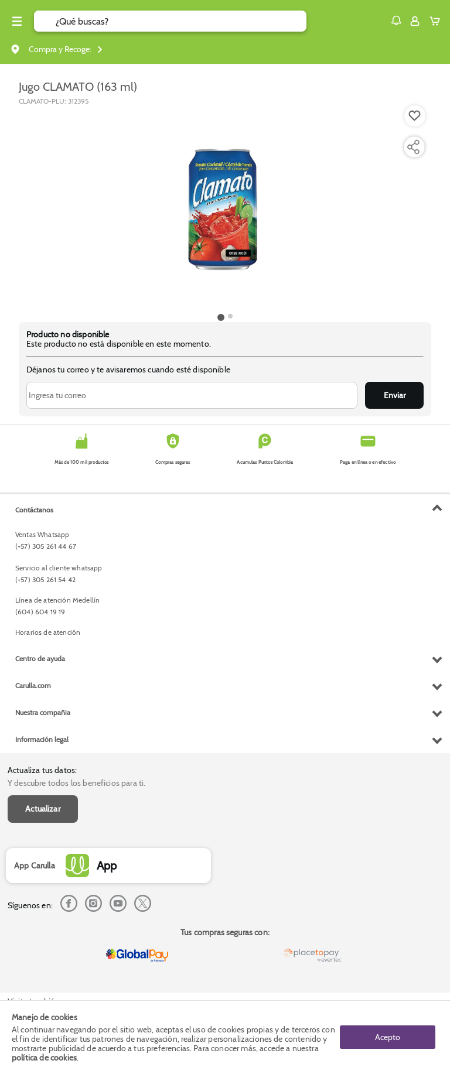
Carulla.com (33, 685)
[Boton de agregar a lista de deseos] (415, 115)
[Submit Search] (45, 21)
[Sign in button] (415, 21)
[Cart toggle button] (437, 21)
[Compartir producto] (413, 147)
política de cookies (44, 1057)
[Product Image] (225, 207)
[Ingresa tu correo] (191, 395)
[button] (396, 20)
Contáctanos (34, 509)
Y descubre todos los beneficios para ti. (76, 783)
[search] (181, 21)
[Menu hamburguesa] (17, 21)
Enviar (394, 395)
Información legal (42, 739)
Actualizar (42, 808)
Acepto (387, 1037)
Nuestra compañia (42, 712)
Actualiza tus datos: (42, 770)
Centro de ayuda (40, 658)
